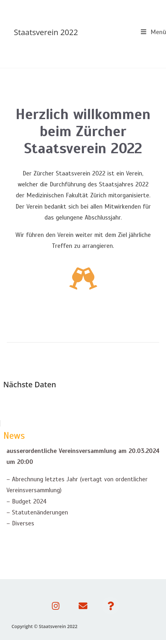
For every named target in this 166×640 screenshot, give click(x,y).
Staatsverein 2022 (46, 32)
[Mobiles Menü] (151, 32)
